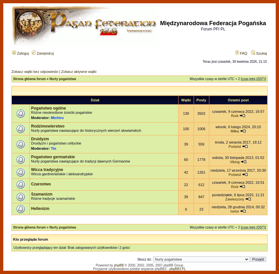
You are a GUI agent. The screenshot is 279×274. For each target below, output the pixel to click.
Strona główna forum (29, 79)
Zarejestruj (43, 53)
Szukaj (259, 53)
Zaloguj (20, 53)
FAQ (241, 53)
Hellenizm (40, 208)
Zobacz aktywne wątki (78, 72)
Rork (234, 116)
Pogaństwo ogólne (48, 108)
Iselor (234, 211)
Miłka (235, 131)
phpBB (119, 265)
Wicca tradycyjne (47, 169)
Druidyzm (40, 139)
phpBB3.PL (177, 269)
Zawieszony (234, 199)
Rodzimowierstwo (47, 126)
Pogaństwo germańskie (53, 157)
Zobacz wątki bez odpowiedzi (34, 72)
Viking (235, 162)
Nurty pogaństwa (62, 79)
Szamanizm (41, 194)
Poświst (235, 146)
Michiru (57, 118)
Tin (53, 148)
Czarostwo (41, 184)
